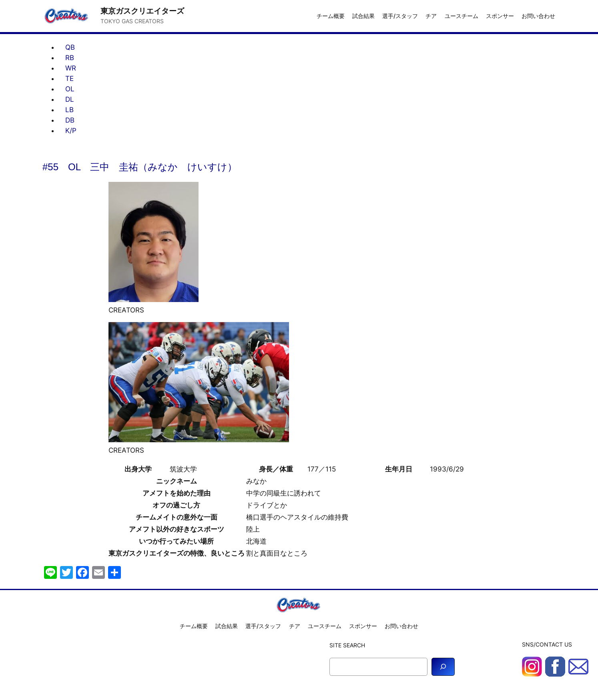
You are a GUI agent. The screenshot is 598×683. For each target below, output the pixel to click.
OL (69, 89)
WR (70, 68)
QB (70, 47)
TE (69, 79)
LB (69, 110)
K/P (70, 131)
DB (69, 120)
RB (69, 58)
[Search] (443, 667)
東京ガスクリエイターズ (142, 11)
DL (69, 99)
